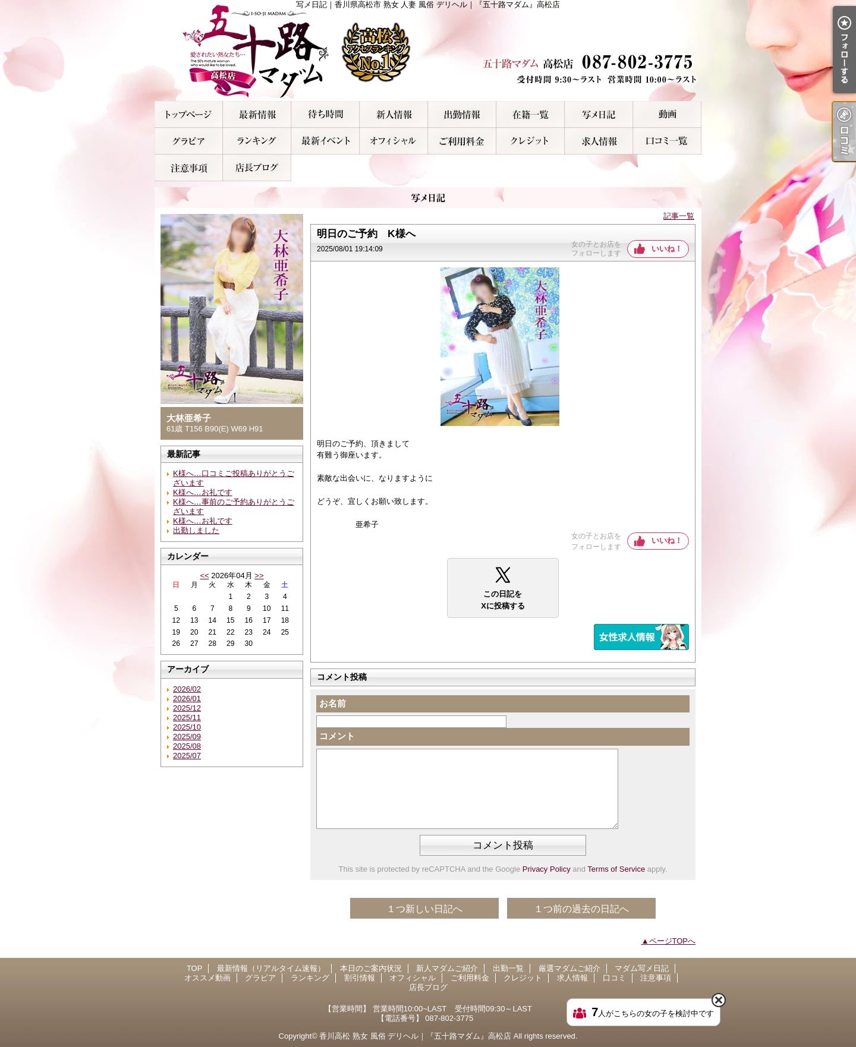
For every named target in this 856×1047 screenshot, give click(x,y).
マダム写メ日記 (599, 114)
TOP (189, 114)
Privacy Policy (547, 869)
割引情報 (325, 141)
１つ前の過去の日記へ (581, 909)
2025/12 (187, 708)
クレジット (530, 141)
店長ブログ (257, 167)
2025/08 (187, 746)
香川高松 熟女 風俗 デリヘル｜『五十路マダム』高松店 (415, 1036)
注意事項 (189, 167)
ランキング (257, 141)
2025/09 (187, 736)
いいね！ (667, 248)
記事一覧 (678, 216)
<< (204, 575)
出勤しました (196, 530)
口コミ (667, 141)
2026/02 (187, 689)
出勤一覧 (462, 114)
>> (258, 575)
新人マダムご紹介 (394, 114)
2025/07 (187, 755)
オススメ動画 (667, 114)
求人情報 (599, 141)
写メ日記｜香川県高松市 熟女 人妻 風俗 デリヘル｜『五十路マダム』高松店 (428, 50)
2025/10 (187, 727)
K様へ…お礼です (202, 492)
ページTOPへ (672, 940)
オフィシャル (394, 141)
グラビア (189, 141)
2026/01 (187, 698)
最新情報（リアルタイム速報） (257, 114)
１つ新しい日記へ (424, 909)
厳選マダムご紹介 (530, 114)
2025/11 (187, 717)
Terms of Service (616, 869)
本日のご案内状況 (325, 114)
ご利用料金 (462, 141)
